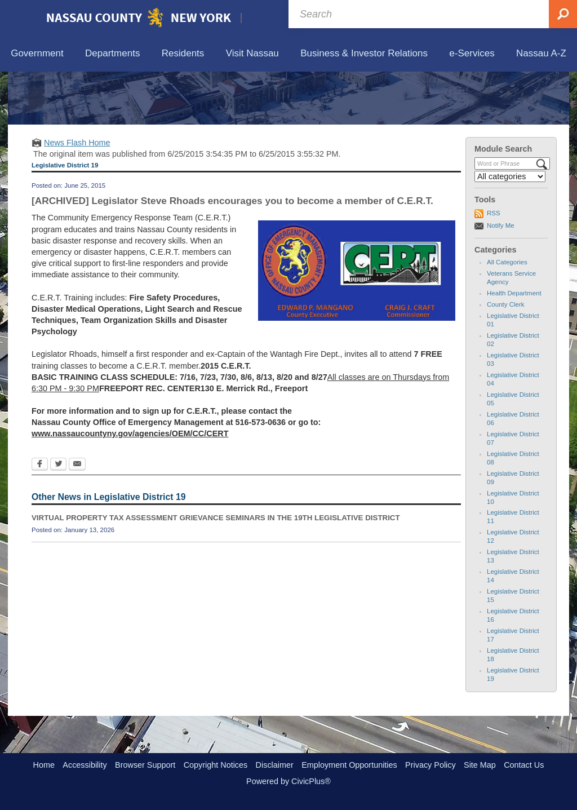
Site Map (480, 764)
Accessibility (84, 764)
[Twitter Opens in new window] (58, 517)
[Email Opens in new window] (77, 517)
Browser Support (145, 764)
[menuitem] (37, 54)
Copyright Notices (216, 764)
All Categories (507, 314)
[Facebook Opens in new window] (40, 517)
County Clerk (506, 356)
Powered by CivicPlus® (288, 781)
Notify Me (500, 277)
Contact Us (524, 764)
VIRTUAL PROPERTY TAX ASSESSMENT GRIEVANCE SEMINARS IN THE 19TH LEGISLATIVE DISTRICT (216, 570)
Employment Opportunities (349, 764)
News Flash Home (77, 194)
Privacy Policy (430, 764)
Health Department (514, 345)
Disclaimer (275, 764)
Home (44, 764)
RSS (493, 265)
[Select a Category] (509, 228)
